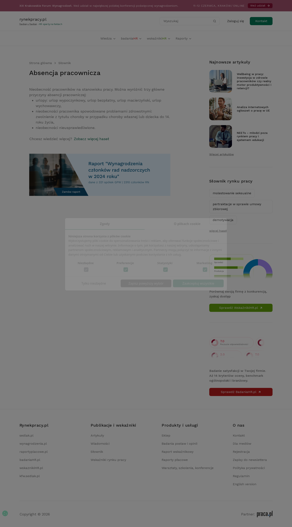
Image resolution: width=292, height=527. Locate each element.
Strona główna (40, 63)
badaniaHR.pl (29, 460)
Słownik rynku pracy (231, 181)
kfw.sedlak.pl (29, 476)
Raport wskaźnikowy (177, 452)
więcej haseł (218, 230)
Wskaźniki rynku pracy (108, 460)
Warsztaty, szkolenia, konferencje (188, 468)
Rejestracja (241, 452)
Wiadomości (100, 443)
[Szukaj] (214, 21)
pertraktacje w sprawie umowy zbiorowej (237, 206)
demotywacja (223, 220)
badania (131, 38)
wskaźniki (159, 38)
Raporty (184, 38)
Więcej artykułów (221, 154)
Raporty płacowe (175, 460)
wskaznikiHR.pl (31, 468)
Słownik (64, 63)
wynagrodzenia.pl (33, 443)
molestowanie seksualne (232, 193)
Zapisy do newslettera (250, 460)
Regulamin (241, 476)
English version (244, 484)
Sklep (166, 435)
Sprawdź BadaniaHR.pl (241, 392)
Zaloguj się (235, 21)
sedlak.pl (26, 435)
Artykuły (97, 435)
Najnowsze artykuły (229, 62)
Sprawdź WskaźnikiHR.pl (241, 308)
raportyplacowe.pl (33, 452)
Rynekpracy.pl (33, 425)
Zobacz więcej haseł (91, 139)
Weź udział (260, 5)
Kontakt (261, 21)
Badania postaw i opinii (179, 443)
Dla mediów (242, 443)
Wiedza (108, 38)
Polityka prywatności (249, 468)
